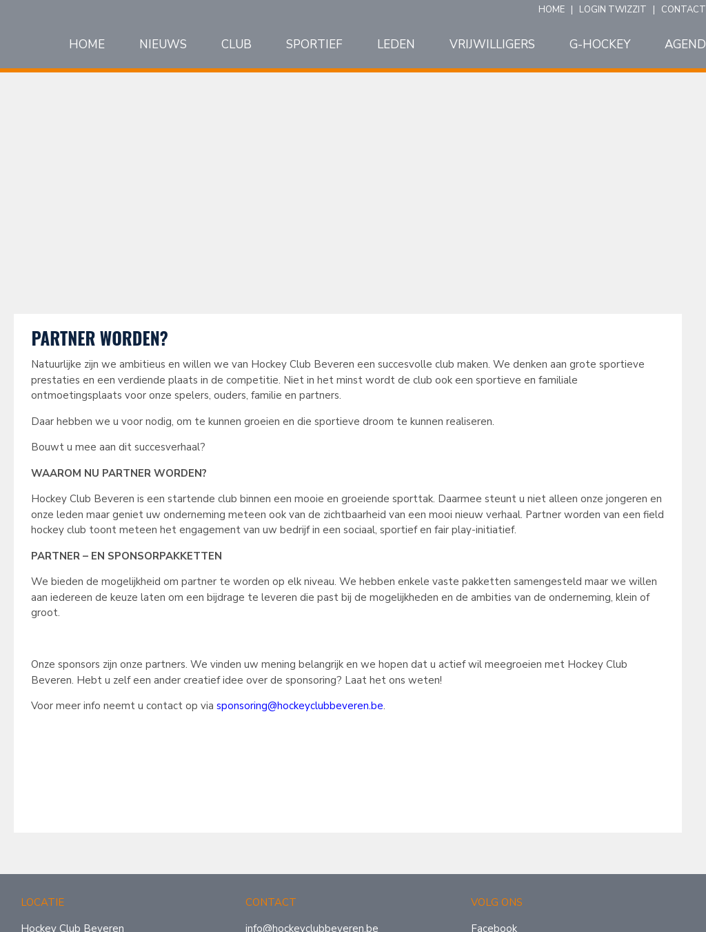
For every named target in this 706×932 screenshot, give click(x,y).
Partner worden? (99, 337)
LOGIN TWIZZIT (613, 9)
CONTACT (683, 9)
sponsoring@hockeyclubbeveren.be (299, 706)
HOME (551, 9)
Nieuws (163, 44)
